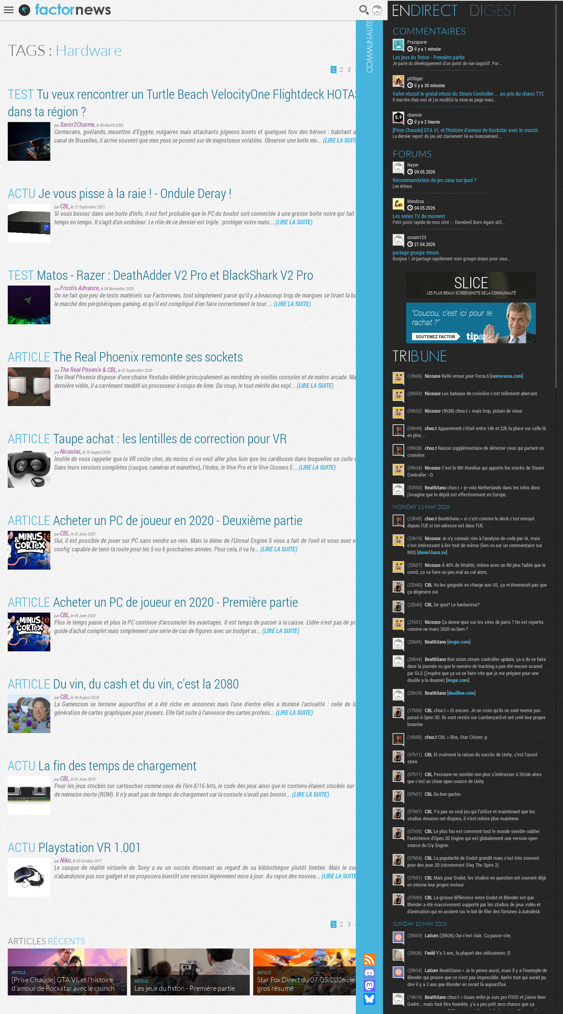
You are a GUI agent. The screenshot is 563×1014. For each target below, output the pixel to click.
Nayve (434, 176)
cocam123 (438, 249)
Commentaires (450, 30)
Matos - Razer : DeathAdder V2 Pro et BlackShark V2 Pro (160, 274)
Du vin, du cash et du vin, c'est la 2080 (123, 683)
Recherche (354, 10)
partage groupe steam (437, 264)
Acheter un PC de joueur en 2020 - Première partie (153, 601)
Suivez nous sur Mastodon (391, 986)
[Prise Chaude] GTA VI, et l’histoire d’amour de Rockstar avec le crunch (479, 138)
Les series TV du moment (440, 228)
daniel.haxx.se (488, 573)
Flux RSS (391, 959)
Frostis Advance (79, 288)
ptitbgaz (436, 77)
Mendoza (437, 212)
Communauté (391, 469)
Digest (515, 9)
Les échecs (423, 197)
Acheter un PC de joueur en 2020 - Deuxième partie (155, 520)
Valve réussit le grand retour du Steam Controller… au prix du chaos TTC (478, 96)
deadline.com (483, 720)
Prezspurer (438, 41)
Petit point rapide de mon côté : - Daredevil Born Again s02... (470, 234)
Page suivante (355, 69)
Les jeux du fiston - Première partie (450, 56)
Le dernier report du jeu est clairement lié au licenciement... (468, 147)
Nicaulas (70, 451)
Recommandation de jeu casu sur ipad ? (456, 191)
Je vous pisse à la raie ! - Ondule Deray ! (120, 192)
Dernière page (365, 69)
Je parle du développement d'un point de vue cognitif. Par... (469, 62)
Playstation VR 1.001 (74, 847)
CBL (64, 206)
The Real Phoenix (80, 369)
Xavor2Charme (77, 124)
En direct (446, 9)
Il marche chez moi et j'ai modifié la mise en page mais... (466, 105)
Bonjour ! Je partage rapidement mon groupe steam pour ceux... (473, 270)
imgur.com (480, 662)
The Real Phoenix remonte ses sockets (125, 356)
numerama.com (528, 387)
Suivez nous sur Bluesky (391, 999)
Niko (65, 860)
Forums (433, 165)
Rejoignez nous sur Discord (391, 972)
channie (436, 120)
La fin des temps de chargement (102, 765)
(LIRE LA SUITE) (341, 140)
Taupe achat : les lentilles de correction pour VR (147, 438)
